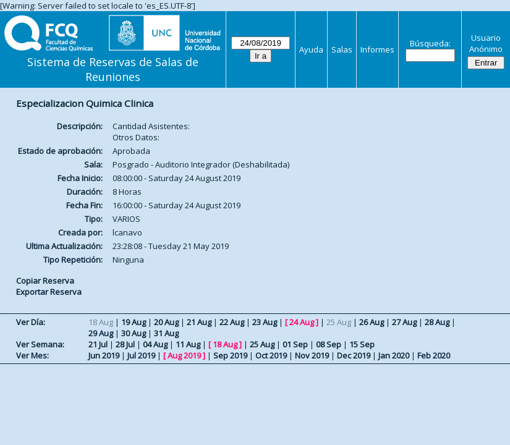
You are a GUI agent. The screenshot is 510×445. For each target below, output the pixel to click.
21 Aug (199, 322)
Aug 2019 (184, 355)
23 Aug (264, 322)
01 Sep (295, 344)
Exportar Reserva (49, 291)
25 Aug (262, 344)
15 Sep (362, 344)
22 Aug (231, 322)
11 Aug (188, 344)
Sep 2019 (230, 355)
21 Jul (98, 344)
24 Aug (301, 322)
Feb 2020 (433, 355)
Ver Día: (30, 322)
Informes (377, 49)
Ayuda (311, 49)
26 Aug (371, 322)
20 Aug (166, 322)
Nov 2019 (312, 355)
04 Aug (155, 344)
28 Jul (125, 344)
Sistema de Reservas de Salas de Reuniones (112, 69)
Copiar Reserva (45, 280)
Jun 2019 (103, 355)
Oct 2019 (271, 355)
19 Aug (133, 322)
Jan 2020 (393, 355)
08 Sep (328, 344)
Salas (341, 49)
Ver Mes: (32, 355)
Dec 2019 (353, 355)
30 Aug (133, 333)
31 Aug (166, 333)
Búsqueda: (430, 43)
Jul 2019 (141, 355)
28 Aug (437, 322)
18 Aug (225, 344)
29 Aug (100, 333)
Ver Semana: (40, 344)
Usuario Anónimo (486, 43)
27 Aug (404, 322)
